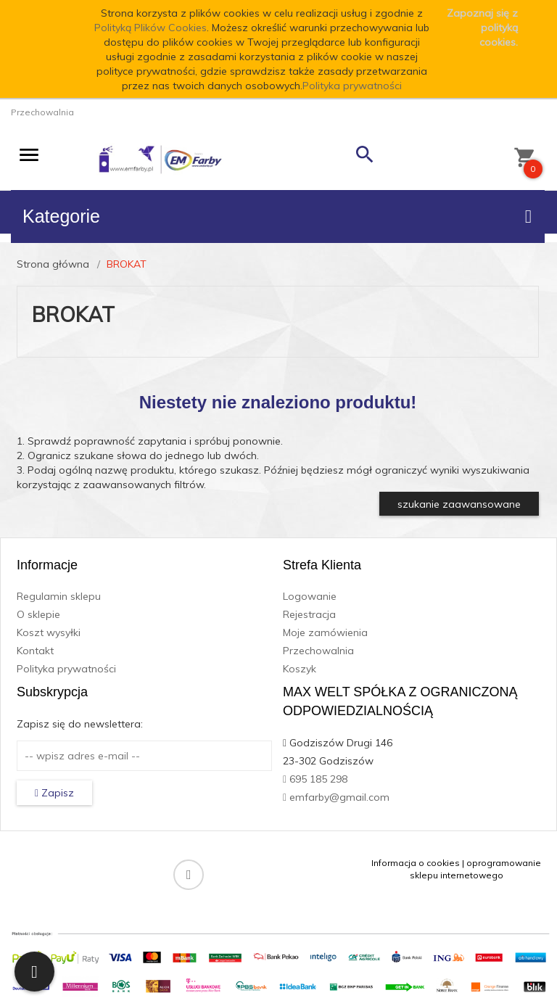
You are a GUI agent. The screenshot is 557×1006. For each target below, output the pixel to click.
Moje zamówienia (325, 632)
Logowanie (310, 596)
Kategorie (277, 216)
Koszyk (299, 668)
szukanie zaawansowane (459, 504)
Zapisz (54, 792)
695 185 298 (315, 779)
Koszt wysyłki (49, 632)
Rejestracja (309, 614)
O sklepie (38, 614)
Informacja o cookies (415, 862)
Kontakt (35, 650)
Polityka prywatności (352, 85)
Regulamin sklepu (59, 596)
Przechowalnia (318, 650)
